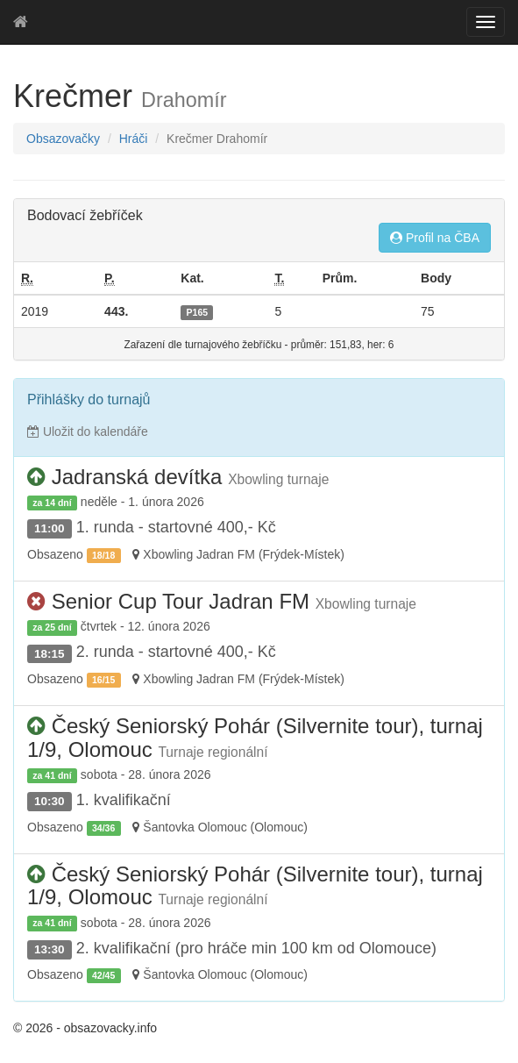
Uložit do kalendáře (87, 431)
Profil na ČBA (434, 238)
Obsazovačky (63, 139)
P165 (198, 312)
